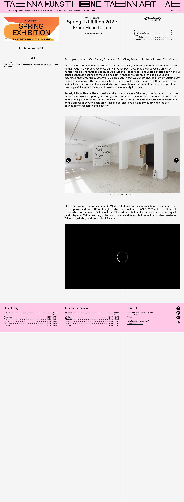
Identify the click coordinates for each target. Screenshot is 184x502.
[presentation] (68, 165)
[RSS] (178, 333)
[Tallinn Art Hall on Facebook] (178, 319)
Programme (18, 11)
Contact (94, 11)
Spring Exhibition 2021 (99, 216)
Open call (8, 11)
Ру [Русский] (179, 11)
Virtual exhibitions (48, 11)
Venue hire (61, 11)
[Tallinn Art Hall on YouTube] (178, 328)
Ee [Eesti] (172, 11)
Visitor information (32, 11)
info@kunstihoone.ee (135, 333)
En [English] (175, 11)
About (69, 11)
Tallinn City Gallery (76, 228)
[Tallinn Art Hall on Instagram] (178, 323)
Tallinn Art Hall (91, 225)
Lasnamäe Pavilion (81, 11)
